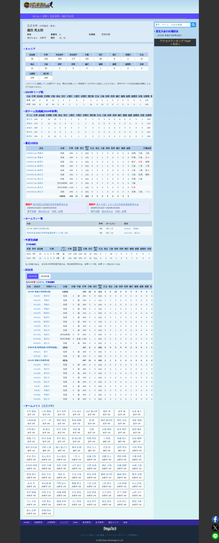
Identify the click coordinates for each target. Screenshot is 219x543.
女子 (99, 522)
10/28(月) (37, 343)
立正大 (40, 282)
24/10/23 (30, 187)
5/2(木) (37, 386)
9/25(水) (37, 322)
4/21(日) (37, 382)
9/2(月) (37, 296)
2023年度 (45, 276)
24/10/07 (30, 179)
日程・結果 (57, 211)
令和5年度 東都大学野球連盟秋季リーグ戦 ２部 (47, 233)
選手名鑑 (31, 211)
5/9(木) (37, 390)
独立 (113, 522)
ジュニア (64, 522)
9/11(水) (37, 305)
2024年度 (32, 276)
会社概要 (100, 535)
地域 (125, 522)
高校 (38, 522)
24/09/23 (30, 162)
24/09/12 (30, 157)
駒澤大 (29, 136)
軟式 (87, 522)
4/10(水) (37, 365)
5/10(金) (37, 395)
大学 (44, 16)
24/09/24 (30, 166)
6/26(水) (37, 356)
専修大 (29, 123)
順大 (46, 352)
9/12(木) (37, 309)
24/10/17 (30, 183)
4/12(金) (37, 373)
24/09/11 (30, 153)
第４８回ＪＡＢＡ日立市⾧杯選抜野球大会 (117, 204)
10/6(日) (37, 326)
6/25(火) (37, 352)
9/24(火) (37, 317)
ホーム (36, 16)
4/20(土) (37, 378)
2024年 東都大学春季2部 (38, 360)
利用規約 (133, 535)
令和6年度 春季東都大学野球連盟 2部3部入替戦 (48, 347)
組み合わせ (44, 211)
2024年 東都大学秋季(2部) (38, 229)
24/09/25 (30, 170)
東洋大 (29, 132)
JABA (75, 522)
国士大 (29, 119)
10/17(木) (37, 334)
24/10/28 (30, 192)
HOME (26, 522)
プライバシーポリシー (116, 535)
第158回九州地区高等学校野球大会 (50, 204)
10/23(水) (37, 339)
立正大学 (54, 16)
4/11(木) (37, 369)
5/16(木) (37, 399)
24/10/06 (30, 175)
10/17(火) (128, 233)
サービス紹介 (88, 535)
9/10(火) (127, 229)
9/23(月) (37, 313)
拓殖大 (29, 128)
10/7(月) (37, 330)
